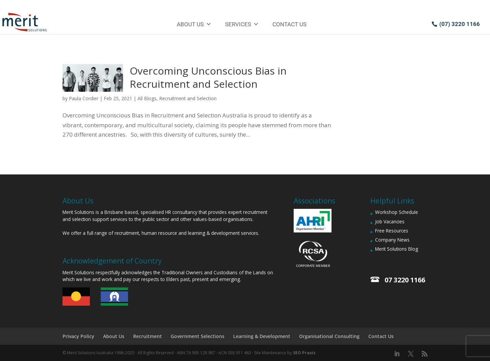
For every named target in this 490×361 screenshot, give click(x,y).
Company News (392, 240)
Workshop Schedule (396, 212)
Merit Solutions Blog (396, 249)
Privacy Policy (78, 336)
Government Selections (197, 336)
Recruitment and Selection (188, 98)
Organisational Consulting (329, 336)
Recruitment (147, 336)
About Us (194, 24)
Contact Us (289, 24)
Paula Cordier (83, 98)
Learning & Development (261, 336)
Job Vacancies (390, 221)
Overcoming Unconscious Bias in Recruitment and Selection (208, 77)
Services (242, 24)
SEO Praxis (304, 353)
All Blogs (147, 98)
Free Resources (391, 230)
